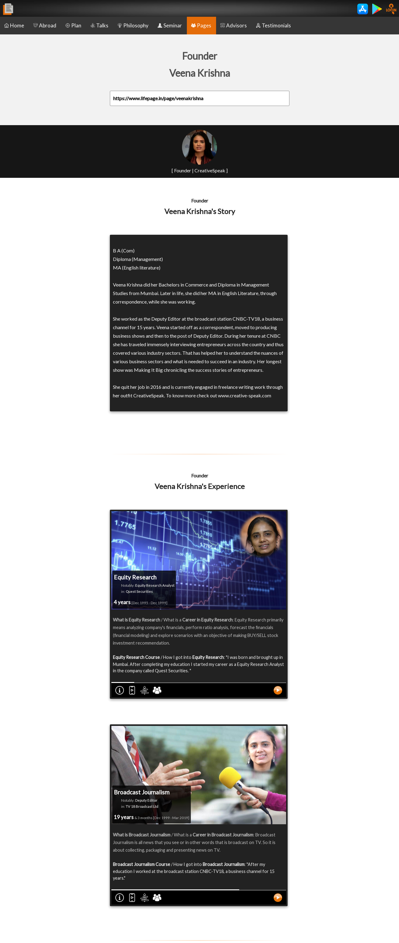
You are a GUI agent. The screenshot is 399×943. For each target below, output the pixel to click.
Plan (73, 25)
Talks (99, 25)
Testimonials (273, 25)
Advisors (233, 25)
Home (14, 25)
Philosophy (133, 25)
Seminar (170, 25)
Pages (201, 25)
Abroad (44, 25)
